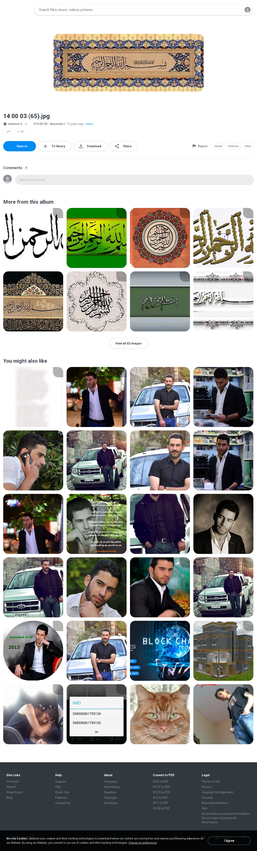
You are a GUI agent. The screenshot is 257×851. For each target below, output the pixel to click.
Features (61, 797)
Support (60, 781)
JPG (8, 131)
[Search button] (235, 10)
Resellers (110, 792)
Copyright (110, 797)
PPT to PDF (160, 803)
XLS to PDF (160, 797)
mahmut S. (13, 124)
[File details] (33, 238)
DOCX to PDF (161, 792)
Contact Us (62, 803)
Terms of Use (211, 781)
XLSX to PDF (161, 808)
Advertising (112, 787)
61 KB (20, 131)
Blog (9, 797)
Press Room (14, 792)
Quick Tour (62, 792)
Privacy (207, 787)
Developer (111, 803)
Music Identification (215, 803)
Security (207, 797)
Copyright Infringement (217, 792)
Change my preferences (142, 842)
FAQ (58, 787)
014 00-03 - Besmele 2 (47, 124)
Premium (12, 781)
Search (11, 787)
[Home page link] (17, 10)
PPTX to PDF (161, 787)
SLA (204, 808)
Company (110, 781)
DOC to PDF (160, 781)
